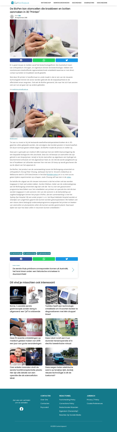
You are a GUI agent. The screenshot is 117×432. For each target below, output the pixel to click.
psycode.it (44, 407)
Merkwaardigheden (61, 3)
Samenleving (89, 3)
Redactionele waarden (68, 407)
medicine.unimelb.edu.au (20, 89)
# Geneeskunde (43, 253)
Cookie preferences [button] (95, 403)
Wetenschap (46, 3)
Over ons (44, 400)
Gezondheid (76, 3)
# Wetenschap (30, 253)
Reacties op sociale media (70, 415)
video (69, 177)
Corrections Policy (66, 403)
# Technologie (16, 253)
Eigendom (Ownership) (68, 411)
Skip (19, 15)
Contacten (44, 403)
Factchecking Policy (67, 400)
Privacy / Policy (93, 400)
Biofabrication (13, 138)
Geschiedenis (102, 3)
